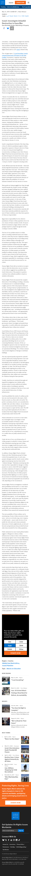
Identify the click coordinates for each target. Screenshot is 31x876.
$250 (10, 645)
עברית (19, 16)
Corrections (12, 844)
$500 (21, 645)
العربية (7, 16)
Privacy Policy (20, 844)
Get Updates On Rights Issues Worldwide (15, 826)
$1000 (10, 649)
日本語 (22, 16)
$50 (9, 642)
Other (21, 649)
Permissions (6, 847)
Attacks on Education (14, 668)
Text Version (6, 849)
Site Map (12, 847)
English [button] (11, 2)
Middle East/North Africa (10, 663)
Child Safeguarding (21, 847)
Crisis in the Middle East (14, 7)
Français (11, 16)
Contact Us (5, 844)
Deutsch (15, 16)
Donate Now (20, 2)
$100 (21, 642)
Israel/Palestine (7, 665)
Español (27, 16)
